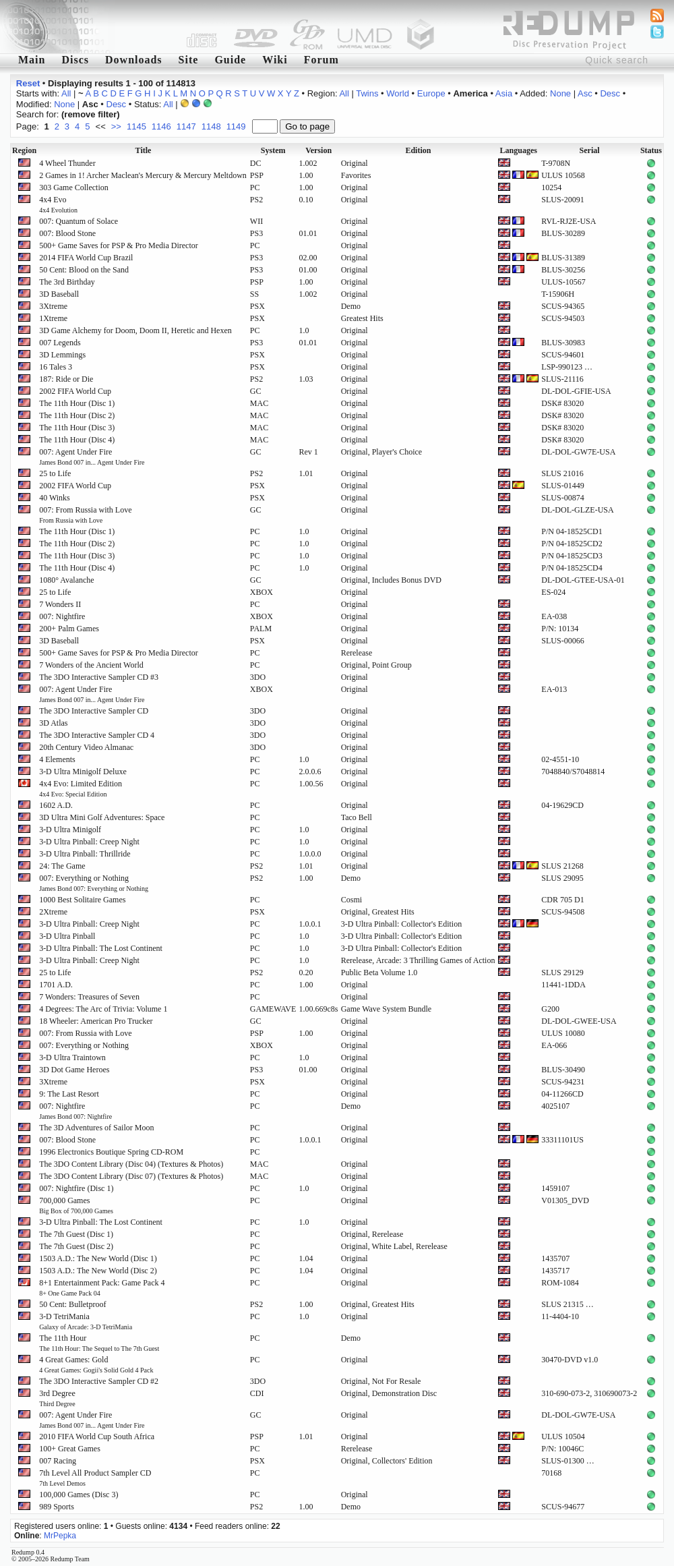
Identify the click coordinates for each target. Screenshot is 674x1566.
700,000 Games (76, 1205)
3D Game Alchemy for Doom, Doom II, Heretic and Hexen (135, 330)
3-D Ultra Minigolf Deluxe (83, 771)
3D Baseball (59, 294)
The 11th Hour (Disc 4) (77, 439)
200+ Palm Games (69, 628)
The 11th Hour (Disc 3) (77, 427)
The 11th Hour (99, 1342)
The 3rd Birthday (67, 282)
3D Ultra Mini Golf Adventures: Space (101, 817)
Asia (503, 93)
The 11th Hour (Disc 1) (77, 403)
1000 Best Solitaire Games (82, 899)
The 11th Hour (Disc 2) (77, 415)
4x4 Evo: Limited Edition (80, 788)
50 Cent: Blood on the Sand (84, 269)
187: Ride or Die (66, 379)
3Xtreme (53, 306)
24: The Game (62, 866)
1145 (136, 126)
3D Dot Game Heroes (74, 1069)
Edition (418, 150)
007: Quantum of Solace (78, 221)
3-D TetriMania (85, 1321)
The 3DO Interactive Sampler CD (93, 711)
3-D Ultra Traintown (72, 1057)
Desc (610, 93)
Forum (321, 59)
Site (189, 59)
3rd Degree (57, 1398)
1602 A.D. (56, 805)
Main (31, 59)
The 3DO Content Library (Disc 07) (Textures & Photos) (131, 1176)
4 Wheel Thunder (67, 163)
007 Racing (57, 1461)
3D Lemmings (62, 354)
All (66, 93)
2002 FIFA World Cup (75, 391)
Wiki (275, 59)
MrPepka (60, 1535)
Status (651, 150)
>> (116, 126)
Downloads (133, 59)
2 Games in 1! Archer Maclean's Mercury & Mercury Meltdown (143, 175)
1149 (236, 126)
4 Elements (57, 759)
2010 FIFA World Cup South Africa (96, 1436)
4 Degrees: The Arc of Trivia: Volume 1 (103, 1009)
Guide (230, 59)
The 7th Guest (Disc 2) (76, 1246)
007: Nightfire (62, 616)
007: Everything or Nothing (93, 882)
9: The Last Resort (69, 1094)
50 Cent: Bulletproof (72, 1304)
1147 (186, 126)
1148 (211, 126)
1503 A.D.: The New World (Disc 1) (98, 1258)
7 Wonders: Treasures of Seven (89, 997)
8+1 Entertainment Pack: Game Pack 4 (101, 1287)
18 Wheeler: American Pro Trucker (95, 1021)
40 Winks (54, 497)
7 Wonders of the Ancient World (91, 665)
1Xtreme (53, 318)
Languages (518, 150)
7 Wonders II (60, 604)
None (560, 93)
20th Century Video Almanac (86, 747)
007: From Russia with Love (85, 514)
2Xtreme (53, 912)
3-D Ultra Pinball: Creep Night (89, 841)
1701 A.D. (56, 984)
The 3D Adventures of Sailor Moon (96, 1127)
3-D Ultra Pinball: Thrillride (84, 854)
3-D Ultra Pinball (67, 936)
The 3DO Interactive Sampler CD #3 (98, 677)
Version (318, 150)
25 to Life (55, 473)
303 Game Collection (74, 187)
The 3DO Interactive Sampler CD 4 (96, 735)
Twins (367, 93)
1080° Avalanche (66, 580)
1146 (161, 126)
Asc (585, 93)
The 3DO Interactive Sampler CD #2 (98, 1381)
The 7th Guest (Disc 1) (76, 1234)
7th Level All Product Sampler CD (95, 1477)
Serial (590, 150)
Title (143, 150)
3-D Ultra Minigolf (70, 829)
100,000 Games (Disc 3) (78, 1494)
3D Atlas (53, 723)
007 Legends (60, 342)
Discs (75, 59)
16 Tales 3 (55, 367)
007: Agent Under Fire (91, 456)
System (273, 150)
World (397, 93)
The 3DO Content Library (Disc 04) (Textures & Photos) (131, 1164)
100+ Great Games (69, 1448)
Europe (431, 93)
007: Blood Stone (67, 233)
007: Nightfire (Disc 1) (76, 1188)
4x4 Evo (58, 204)
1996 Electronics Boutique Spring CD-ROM (111, 1152)
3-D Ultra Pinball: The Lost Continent (100, 948)
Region (24, 150)
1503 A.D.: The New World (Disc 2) (98, 1270)
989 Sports (56, 1506)
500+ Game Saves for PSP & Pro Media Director (118, 245)
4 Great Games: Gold (96, 1364)
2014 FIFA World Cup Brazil (86, 257)
